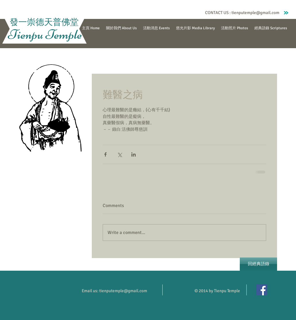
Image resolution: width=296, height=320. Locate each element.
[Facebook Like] (192, 12)
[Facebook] (261, 289)
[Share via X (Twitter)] (119, 154)
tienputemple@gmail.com (255, 12)
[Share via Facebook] (105, 154)
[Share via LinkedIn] (133, 154)
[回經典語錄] (258, 264)
